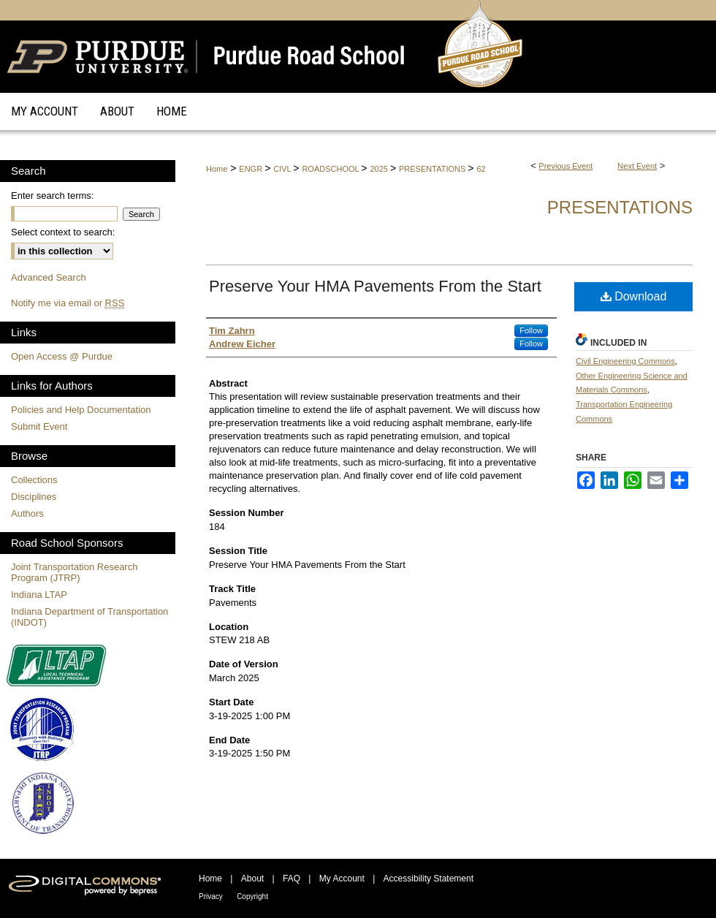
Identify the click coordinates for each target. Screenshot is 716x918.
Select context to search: (63, 232)
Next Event (637, 166)
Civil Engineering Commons (625, 361)
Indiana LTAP (39, 594)
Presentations (620, 207)
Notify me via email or (67, 302)
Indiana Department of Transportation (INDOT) (89, 617)
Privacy (211, 896)
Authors (27, 513)
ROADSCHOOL (331, 168)
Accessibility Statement (428, 878)
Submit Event (39, 426)
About (252, 878)
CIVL (283, 168)
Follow (531, 330)
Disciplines (33, 496)
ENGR (251, 168)
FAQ (291, 878)
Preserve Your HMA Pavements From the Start (375, 286)
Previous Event (565, 166)
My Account (342, 878)
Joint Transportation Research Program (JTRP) (74, 572)
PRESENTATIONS (433, 168)
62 (480, 168)
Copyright (252, 896)
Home (216, 168)
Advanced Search (48, 277)
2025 (380, 168)
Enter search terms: (52, 195)
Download (634, 296)
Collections (34, 479)
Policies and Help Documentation (81, 409)
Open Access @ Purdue (62, 356)
